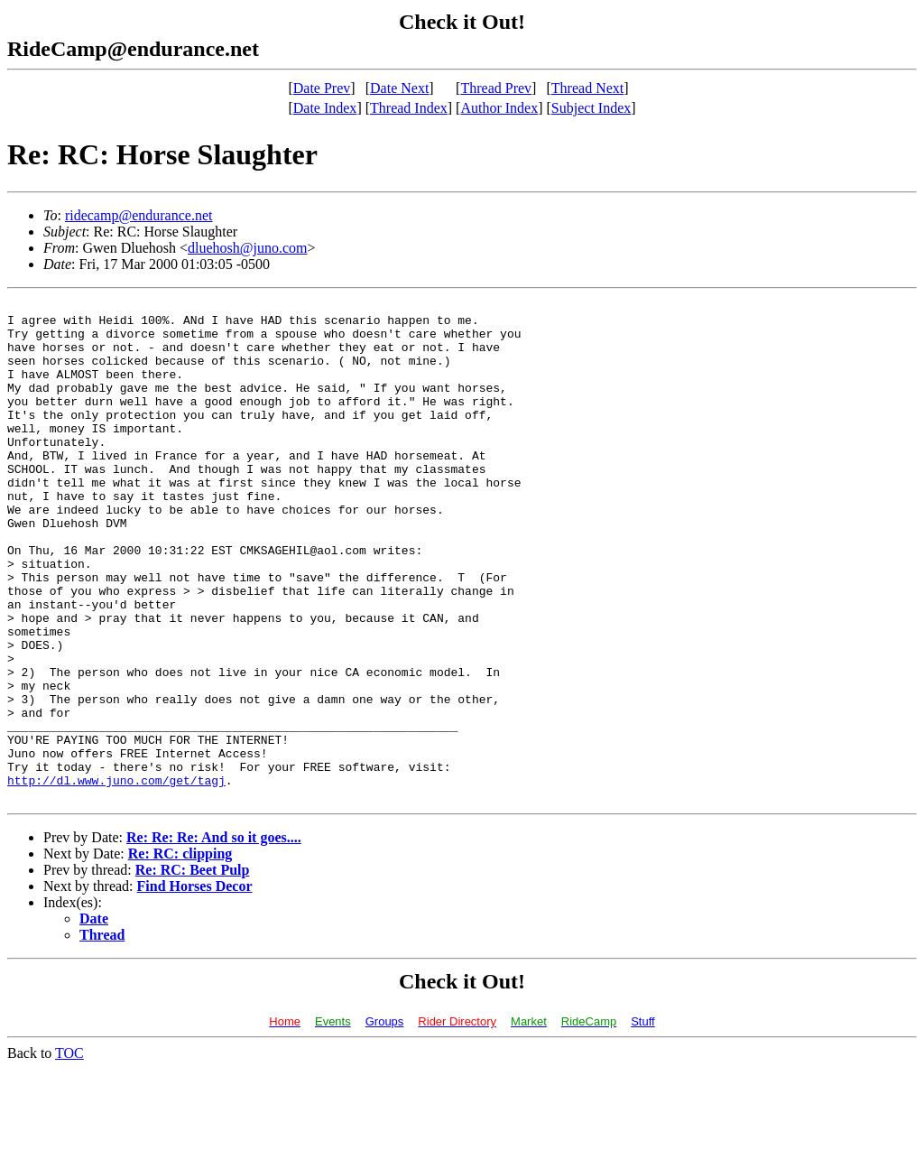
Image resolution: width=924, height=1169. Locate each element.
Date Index (325, 108)
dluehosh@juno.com (248, 247)
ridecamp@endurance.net (139, 215)
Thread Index (409, 108)
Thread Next (587, 88)
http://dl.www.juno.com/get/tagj (116, 877)
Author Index (499, 108)
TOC (69, 1153)
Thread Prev (495, 88)
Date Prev (322, 88)
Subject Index (591, 108)
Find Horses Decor (195, 986)
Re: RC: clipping (180, 953)
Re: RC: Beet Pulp (192, 970)
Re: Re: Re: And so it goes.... (213, 937)
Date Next (399, 88)
